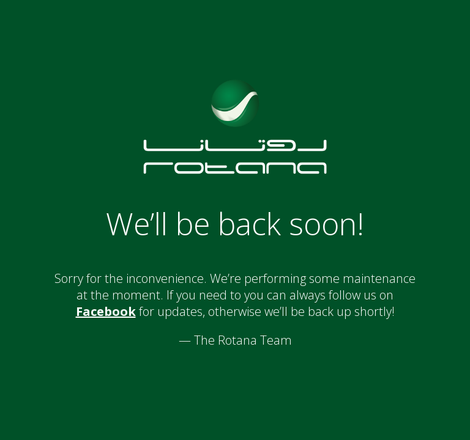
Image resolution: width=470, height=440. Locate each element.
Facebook (106, 311)
